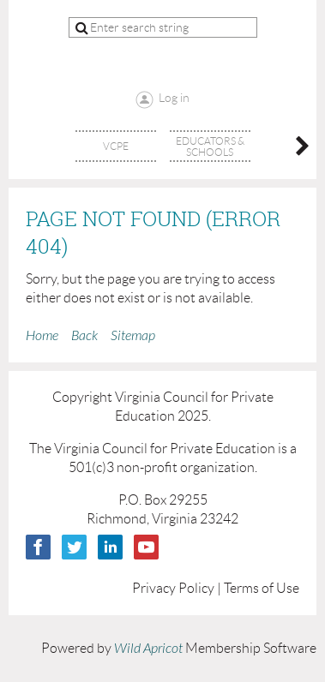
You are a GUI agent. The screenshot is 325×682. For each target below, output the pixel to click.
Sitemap (133, 336)
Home (42, 336)
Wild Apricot (148, 648)
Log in (174, 98)
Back (84, 336)
